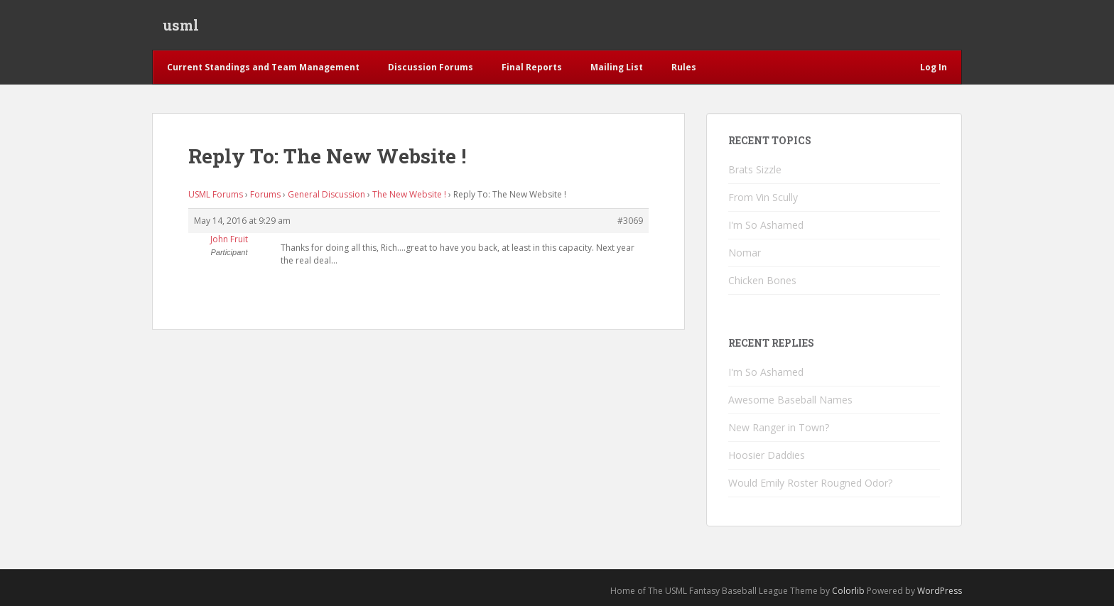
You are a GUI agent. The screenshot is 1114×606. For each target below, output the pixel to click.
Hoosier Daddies (766, 455)
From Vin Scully (763, 197)
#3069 (630, 221)
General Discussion (326, 194)
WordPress (939, 591)
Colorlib (848, 591)
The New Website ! (409, 194)
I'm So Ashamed (766, 225)
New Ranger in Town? (778, 427)
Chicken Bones (762, 280)
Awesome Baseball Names (790, 399)
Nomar (744, 252)
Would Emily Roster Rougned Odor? (810, 482)
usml (181, 25)
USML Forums (215, 194)
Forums (265, 194)
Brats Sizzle (755, 169)
